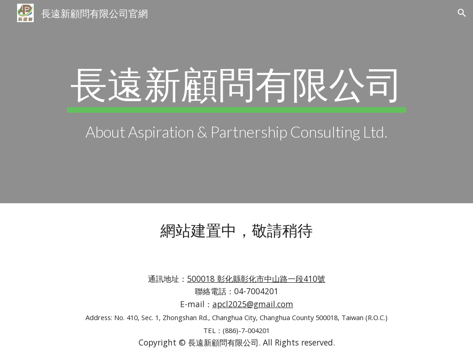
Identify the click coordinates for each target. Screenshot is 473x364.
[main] (236, 101)
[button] (462, 13)
